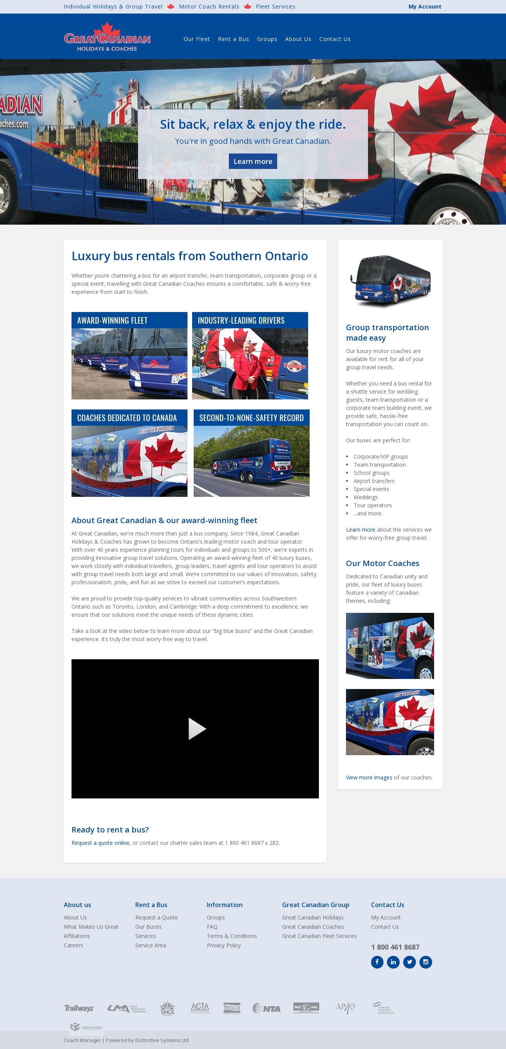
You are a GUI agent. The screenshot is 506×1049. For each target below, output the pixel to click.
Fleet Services (276, 6)
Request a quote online (100, 842)
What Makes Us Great (91, 926)
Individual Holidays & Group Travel (113, 6)
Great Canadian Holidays (313, 917)
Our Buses (148, 926)
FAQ (212, 926)
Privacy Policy (224, 945)
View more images (369, 777)
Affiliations (77, 936)
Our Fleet (197, 39)
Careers (73, 945)
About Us (298, 39)
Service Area (150, 945)
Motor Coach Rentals (209, 6)
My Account (425, 6)
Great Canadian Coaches (313, 926)
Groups (267, 39)
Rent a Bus (233, 39)
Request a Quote (156, 917)
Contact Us (335, 39)
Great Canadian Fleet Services (319, 936)
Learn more (253, 161)
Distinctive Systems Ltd (162, 1040)
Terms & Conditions (232, 936)
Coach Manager (82, 1040)
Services (145, 936)
